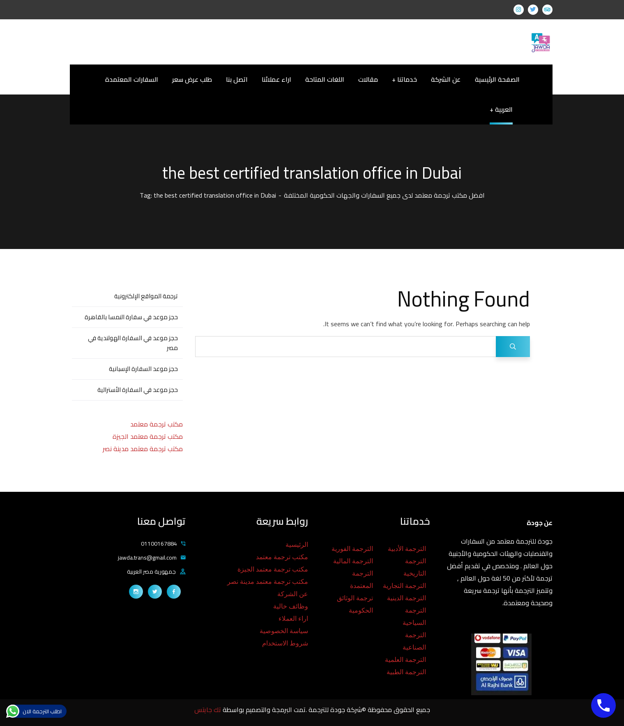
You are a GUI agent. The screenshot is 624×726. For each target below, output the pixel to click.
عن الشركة (292, 594)
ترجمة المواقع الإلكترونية (146, 296)
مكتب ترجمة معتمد (156, 424)
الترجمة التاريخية (414, 567)
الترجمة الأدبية (407, 548)
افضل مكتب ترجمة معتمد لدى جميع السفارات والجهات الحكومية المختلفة (384, 195)
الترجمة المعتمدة (361, 579)
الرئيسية (297, 544)
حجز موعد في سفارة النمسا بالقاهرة (131, 317)
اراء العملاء (293, 618)
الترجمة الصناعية (414, 641)
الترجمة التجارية (404, 585)
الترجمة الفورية (352, 548)
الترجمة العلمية (405, 659)
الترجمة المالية (353, 561)
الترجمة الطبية (406, 672)
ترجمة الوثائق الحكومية (355, 604)
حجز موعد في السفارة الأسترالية (137, 390)
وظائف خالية (290, 606)
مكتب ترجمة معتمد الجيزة (148, 436)
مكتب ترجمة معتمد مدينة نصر (143, 449)
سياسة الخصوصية (284, 631)
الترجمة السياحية (414, 616)
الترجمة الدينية (406, 598)
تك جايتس (208, 709)
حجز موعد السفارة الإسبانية (143, 369)
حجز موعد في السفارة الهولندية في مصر (133, 343)
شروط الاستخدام (285, 643)
